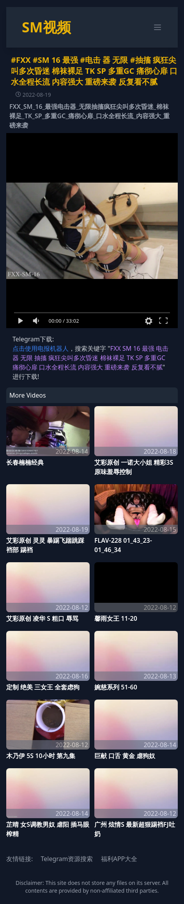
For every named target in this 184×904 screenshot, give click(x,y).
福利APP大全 (119, 858)
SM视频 (46, 27)
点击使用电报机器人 (40, 348)
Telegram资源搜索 (67, 858)
